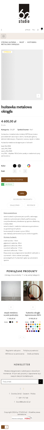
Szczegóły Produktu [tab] (22, 199)
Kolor (6, 322)
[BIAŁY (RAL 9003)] (24, 166)
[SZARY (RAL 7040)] (19, 166)
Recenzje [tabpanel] (31, 205)
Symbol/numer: (23, 130)
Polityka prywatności (30, 350)
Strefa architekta (33, 354)
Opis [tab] (22, 193)
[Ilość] (19, 171)
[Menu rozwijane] (34, 30)
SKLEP (12, 130)
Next (23, 337)
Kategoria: (5, 130)
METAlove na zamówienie (14, 354)
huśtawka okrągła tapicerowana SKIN (33, 314)
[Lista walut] (27, 30)
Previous (20, 337)
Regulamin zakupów (13, 350)
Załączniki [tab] (14, 205)
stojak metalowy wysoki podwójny (11, 314)
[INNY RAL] (29, 166)
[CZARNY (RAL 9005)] (14, 166)
